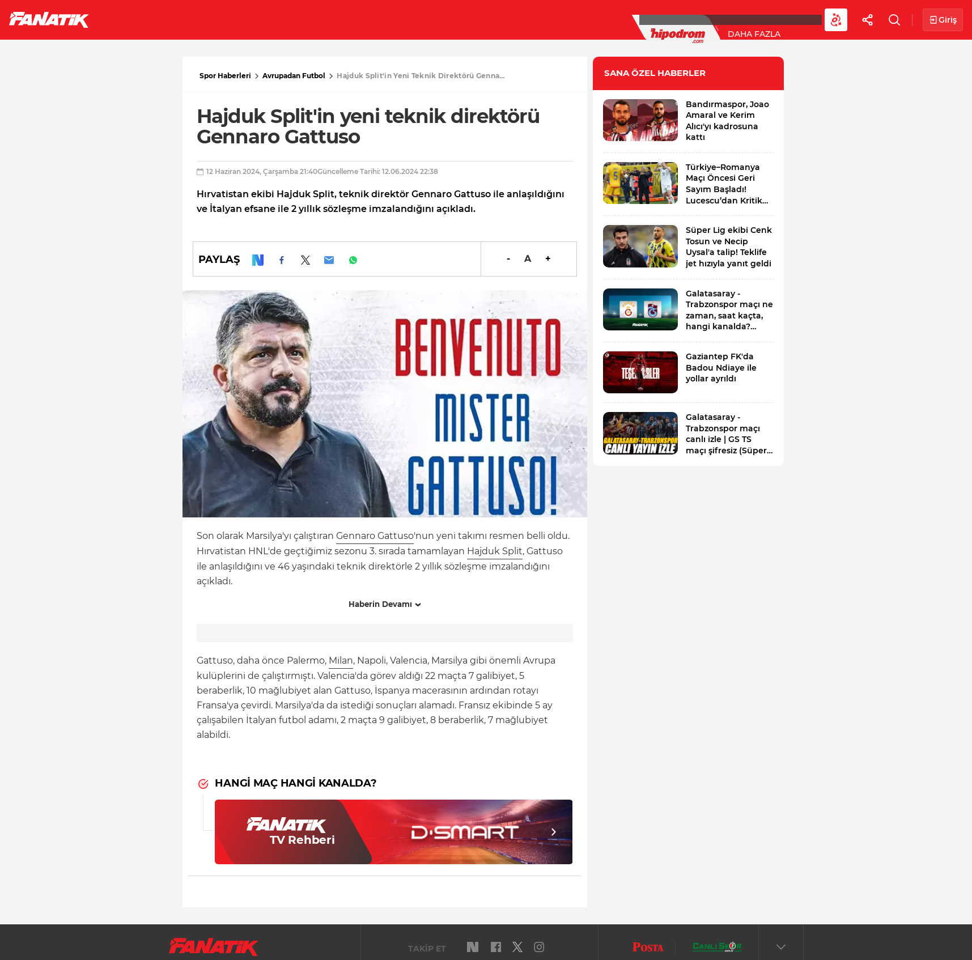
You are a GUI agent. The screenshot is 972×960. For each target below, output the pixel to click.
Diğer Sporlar (623, 19)
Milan (341, 660)
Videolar (701, 19)
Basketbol (260, 19)
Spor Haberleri (225, 75)
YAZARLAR (396, 19)
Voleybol (329, 19)
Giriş (943, 20)
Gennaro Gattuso (375, 535)
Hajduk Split (495, 551)
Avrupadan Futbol (293, 75)
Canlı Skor (465, 19)
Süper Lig (190, 19)
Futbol (129, 19)
